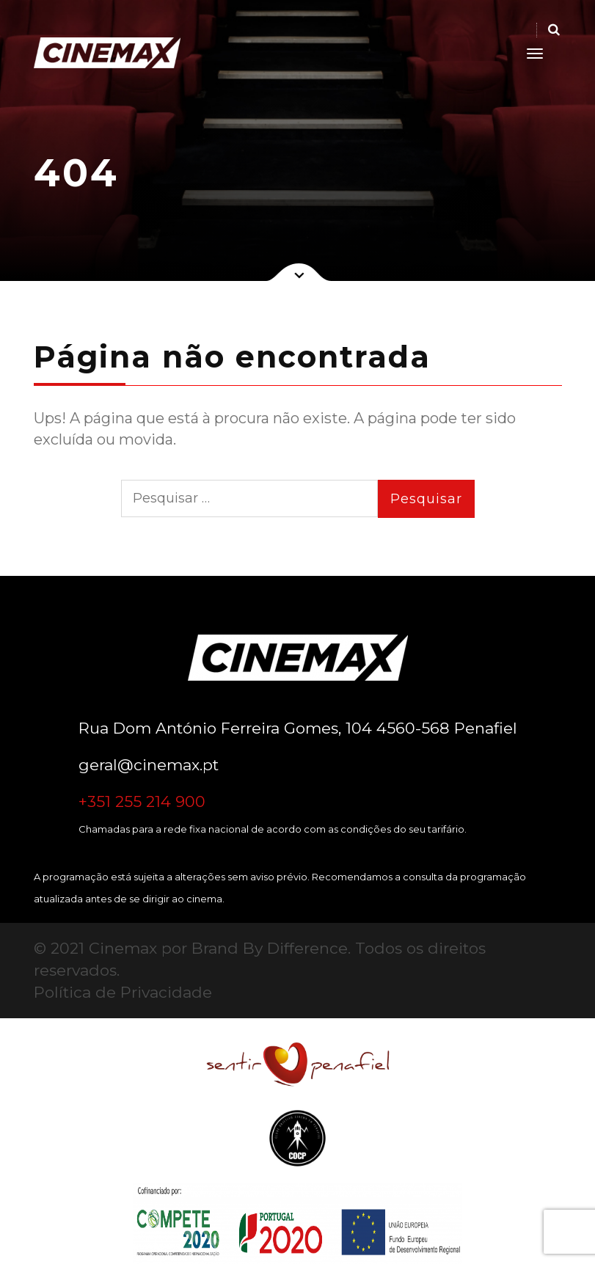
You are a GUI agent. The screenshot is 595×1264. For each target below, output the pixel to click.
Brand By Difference (269, 948)
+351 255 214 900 (142, 801)
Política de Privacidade (123, 992)
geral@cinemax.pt (149, 765)
